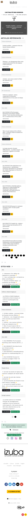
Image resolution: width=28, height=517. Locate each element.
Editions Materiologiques (9, 292)
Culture (12, 463)
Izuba (10, 503)
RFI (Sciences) (6, 90)
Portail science (6, 395)
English (22, 463)
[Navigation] (13, 2)
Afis (3, 270)
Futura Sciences (6, 41)
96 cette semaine (21, 14)
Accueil (12, 7)
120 (16, 257)
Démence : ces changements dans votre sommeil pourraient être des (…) (13, 318)
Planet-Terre (5, 368)
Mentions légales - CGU (14, 498)
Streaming (14, 478)
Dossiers (18, 7)
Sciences (24, 7)
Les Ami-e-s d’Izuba (14, 476)
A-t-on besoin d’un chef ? (10, 284)
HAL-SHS (4, 108)
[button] (3, 28)
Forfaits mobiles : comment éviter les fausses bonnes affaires (14, 27)
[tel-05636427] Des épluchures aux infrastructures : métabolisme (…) (12, 347)
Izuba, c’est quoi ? (14, 473)
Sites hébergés (17, 465)
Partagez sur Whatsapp (14, 435)
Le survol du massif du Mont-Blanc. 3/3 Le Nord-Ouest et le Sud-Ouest (12, 386)
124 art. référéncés (7, 14)
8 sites (14, 16)
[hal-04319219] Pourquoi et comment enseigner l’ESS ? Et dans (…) (11, 358)
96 (11, 257)
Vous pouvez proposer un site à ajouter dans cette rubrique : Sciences (14, 426)
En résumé (6, 52)
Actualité (6, 463)
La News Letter (14, 491)
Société (17, 463)
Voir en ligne (15, 286)
